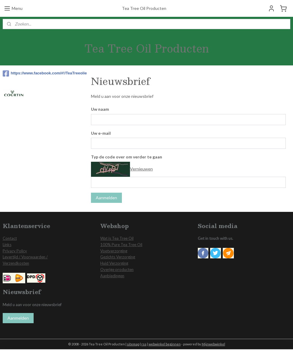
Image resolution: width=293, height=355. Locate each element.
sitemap (133, 344)
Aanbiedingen (112, 275)
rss (143, 344)
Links (7, 244)
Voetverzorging (113, 250)
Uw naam (100, 108)
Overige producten (117, 269)
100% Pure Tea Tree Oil (121, 244)
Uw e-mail (101, 132)
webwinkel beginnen (165, 344)
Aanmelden (106, 197)
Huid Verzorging (114, 263)
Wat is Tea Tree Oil (117, 238)
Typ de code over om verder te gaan (126, 156)
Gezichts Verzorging (117, 256)
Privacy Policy (15, 250)
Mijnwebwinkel (213, 344)
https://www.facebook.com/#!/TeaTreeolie (42, 73)
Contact (10, 238)
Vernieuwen (141, 168)
